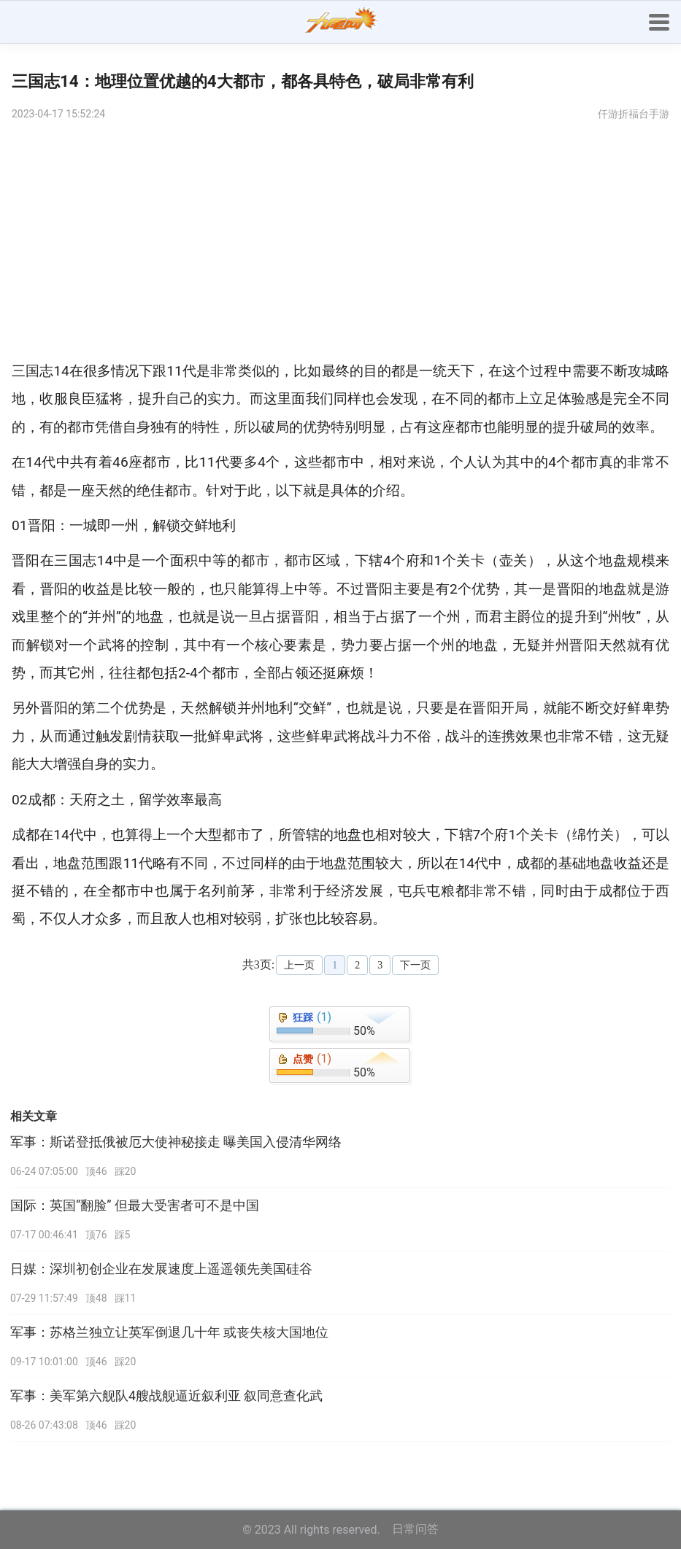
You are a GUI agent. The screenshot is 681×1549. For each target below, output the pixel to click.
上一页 (299, 965)
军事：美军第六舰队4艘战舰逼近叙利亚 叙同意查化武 (166, 1396)
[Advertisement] (340, 241)
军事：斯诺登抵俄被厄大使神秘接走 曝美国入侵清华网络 (176, 1142)
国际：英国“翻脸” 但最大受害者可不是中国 (134, 1205)
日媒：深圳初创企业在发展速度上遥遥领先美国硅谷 (161, 1269)
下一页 (415, 965)
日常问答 (415, 1529)
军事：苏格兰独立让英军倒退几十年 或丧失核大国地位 (169, 1332)
